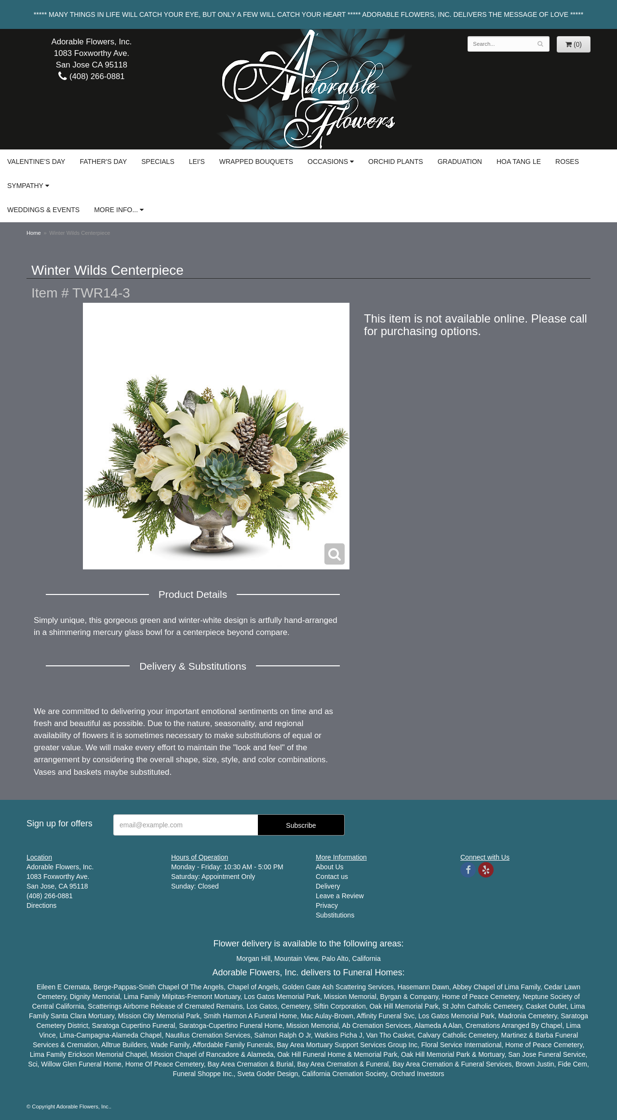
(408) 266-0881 (91, 76)
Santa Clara (68, 1016)
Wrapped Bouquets (256, 161)
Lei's (197, 161)
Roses (567, 161)
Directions (41, 905)
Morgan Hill (253, 958)
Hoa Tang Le (518, 161)
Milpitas (173, 996)
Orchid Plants (395, 161)
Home (34, 233)
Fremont (199, 996)
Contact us (332, 876)
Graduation (460, 161)
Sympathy (25, 185)
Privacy (327, 905)
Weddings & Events (43, 210)
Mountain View (296, 958)
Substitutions (335, 915)
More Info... (116, 210)
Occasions (328, 161)
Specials (157, 161)
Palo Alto (335, 958)
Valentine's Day (36, 161)
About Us (330, 867)
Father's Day (103, 161)
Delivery (328, 886)
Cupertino (135, 1025)
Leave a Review (340, 896)
